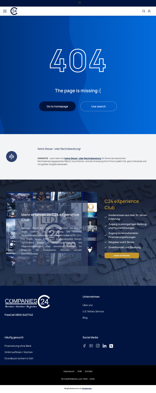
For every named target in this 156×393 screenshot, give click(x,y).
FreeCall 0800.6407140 (19, 315)
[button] (79, 2)
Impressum (69, 371)
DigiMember (87, 388)
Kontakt (88, 371)
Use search (98, 106)
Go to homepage (57, 106)
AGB (80, 371)
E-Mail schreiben (14, 324)
